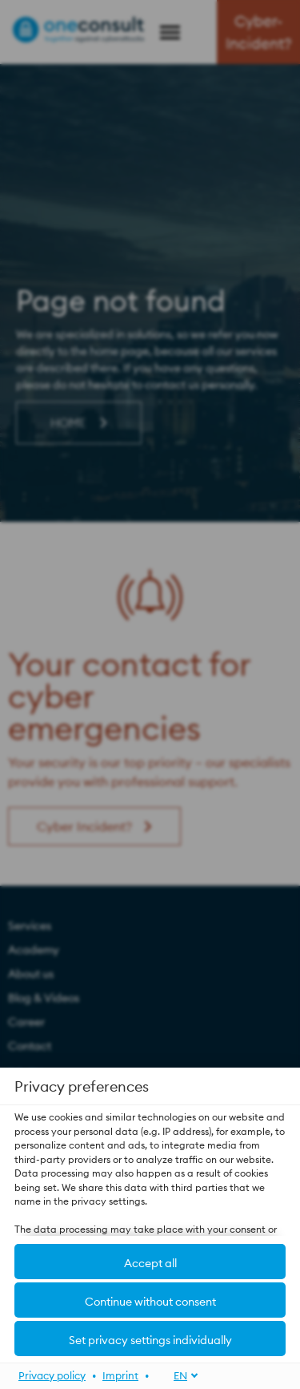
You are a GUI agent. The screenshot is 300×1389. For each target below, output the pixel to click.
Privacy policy (52, 1374)
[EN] (177, 1375)
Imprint (120, 1374)
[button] (150, 1261)
